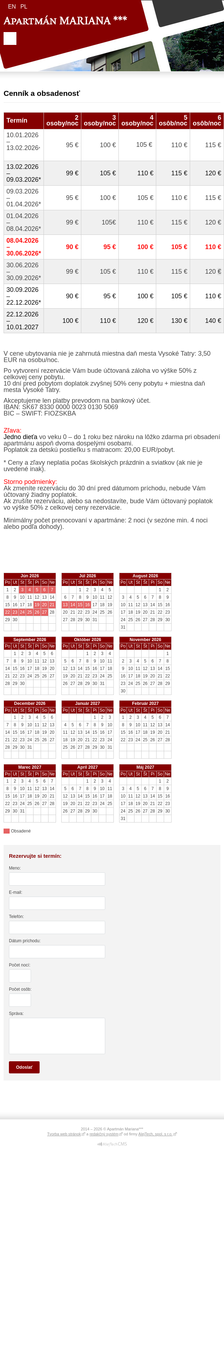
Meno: (15, 868)
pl (23, 7)
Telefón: (16, 916)
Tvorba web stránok (64, 1134)
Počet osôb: (20, 989)
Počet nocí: (19, 965)
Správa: (16, 1013)
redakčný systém (104, 1134)
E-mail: (15, 892)
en (12, 7)
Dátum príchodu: (25, 940)
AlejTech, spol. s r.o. (155, 1134)
